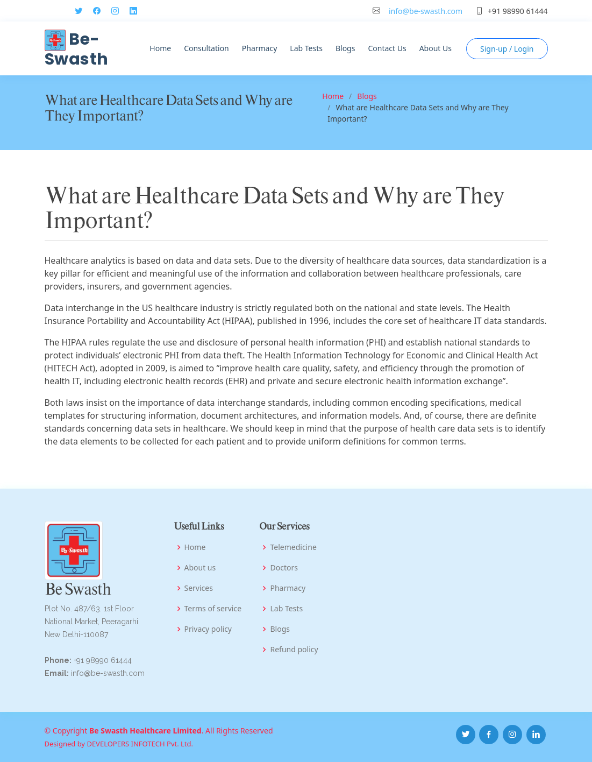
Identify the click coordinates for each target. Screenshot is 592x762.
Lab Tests (306, 48)
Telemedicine (293, 547)
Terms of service (213, 608)
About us (200, 568)
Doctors (283, 568)
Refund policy (294, 649)
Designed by (66, 744)
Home (160, 48)
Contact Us (387, 48)
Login (507, 49)
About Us (435, 48)
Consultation (206, 48)
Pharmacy (259, 48)
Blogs (345, 48)
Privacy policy (208, 629)
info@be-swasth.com (425, 11)
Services (198, 588)
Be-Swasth (77, 49)
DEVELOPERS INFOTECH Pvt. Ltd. (140, 744)
